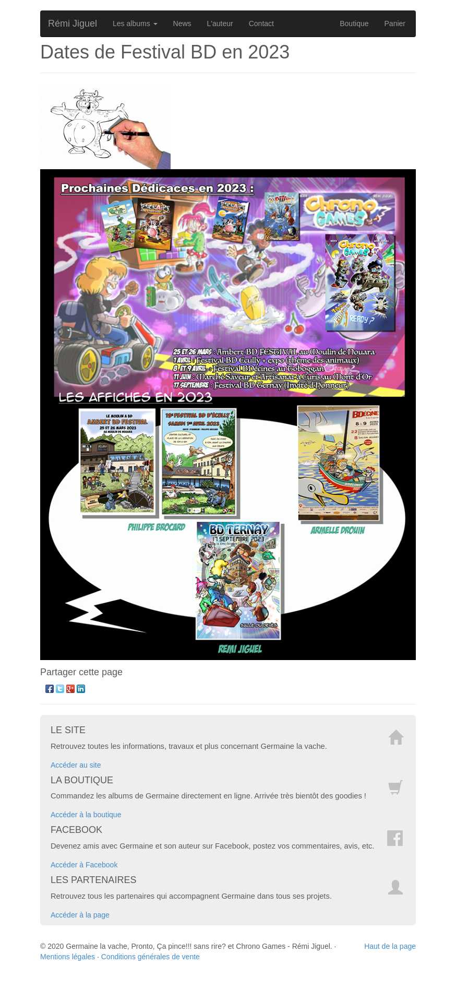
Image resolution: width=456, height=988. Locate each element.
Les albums (135, 23)
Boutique (354, 23)
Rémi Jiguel (72, 23)
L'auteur (220, 23)
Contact (261, 23)
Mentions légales (67, 956)
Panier (395, 23)
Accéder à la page (80, 915)
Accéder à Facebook (84, 865)
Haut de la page (390, 946)
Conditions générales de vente (150, 956)
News (182, 23)
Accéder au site (76, 765)
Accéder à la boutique (86, 814)
